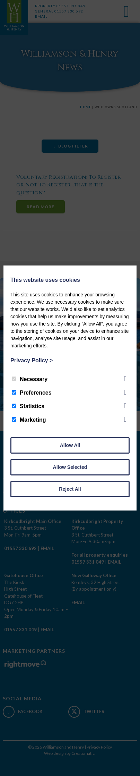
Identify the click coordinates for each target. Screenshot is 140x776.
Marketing (29, 420)
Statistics (28, 406)
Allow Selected (70, 467)
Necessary (29, 379)
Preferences (32, 393)
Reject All (70, 489)
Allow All (70, 445)
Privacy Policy (31, 360)
